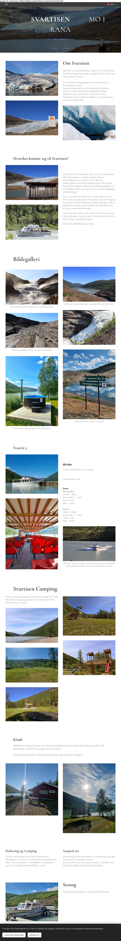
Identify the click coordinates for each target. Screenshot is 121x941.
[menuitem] (55, 48)
